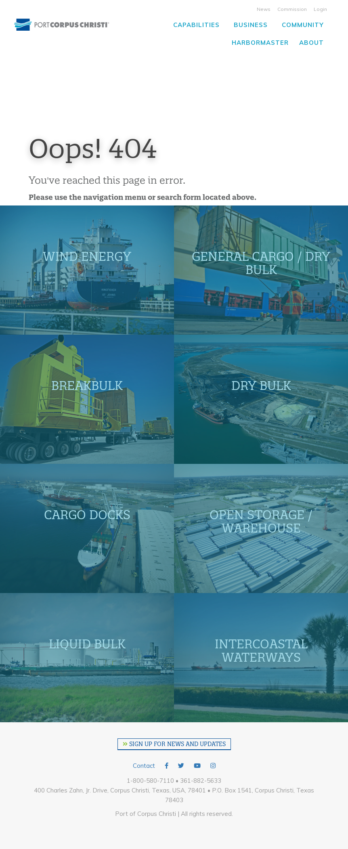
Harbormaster (260, 42)
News (263, 9)
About (311, 42)
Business (251, 25)
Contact (144, 765)
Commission (292, 9)
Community (303, 25)
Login (320, 9)
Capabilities (196, 25)
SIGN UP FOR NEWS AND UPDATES (174, 744)
